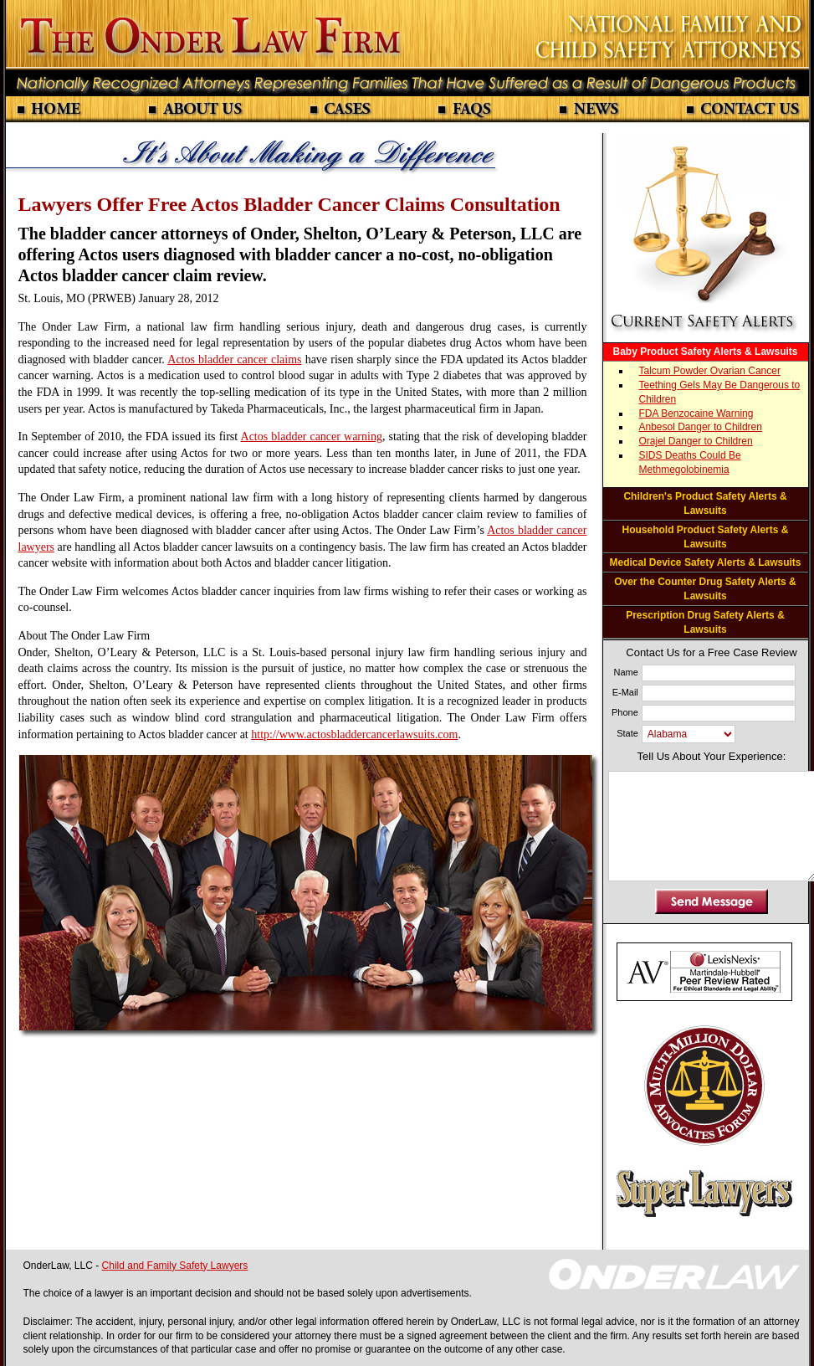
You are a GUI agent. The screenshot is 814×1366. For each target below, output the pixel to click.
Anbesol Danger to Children (700, 427)
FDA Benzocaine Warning (696, 413)
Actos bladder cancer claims (234, 359)
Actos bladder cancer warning (311, 436)
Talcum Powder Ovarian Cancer (710, 371)
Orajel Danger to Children (696, 441)
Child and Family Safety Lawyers (175, 1265)
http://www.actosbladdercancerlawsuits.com (354, 734)
